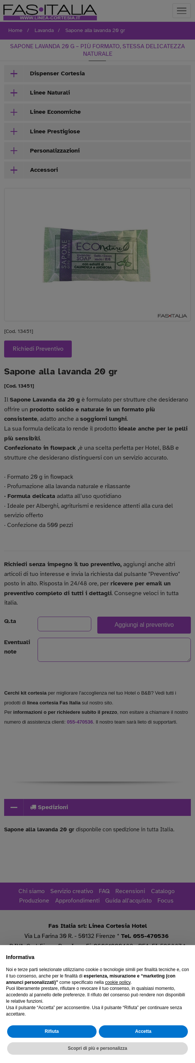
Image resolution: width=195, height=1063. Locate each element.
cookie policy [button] (117, 982)
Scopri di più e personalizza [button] (97, 1048)
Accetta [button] (143, 1031)
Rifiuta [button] (52, 1031)
